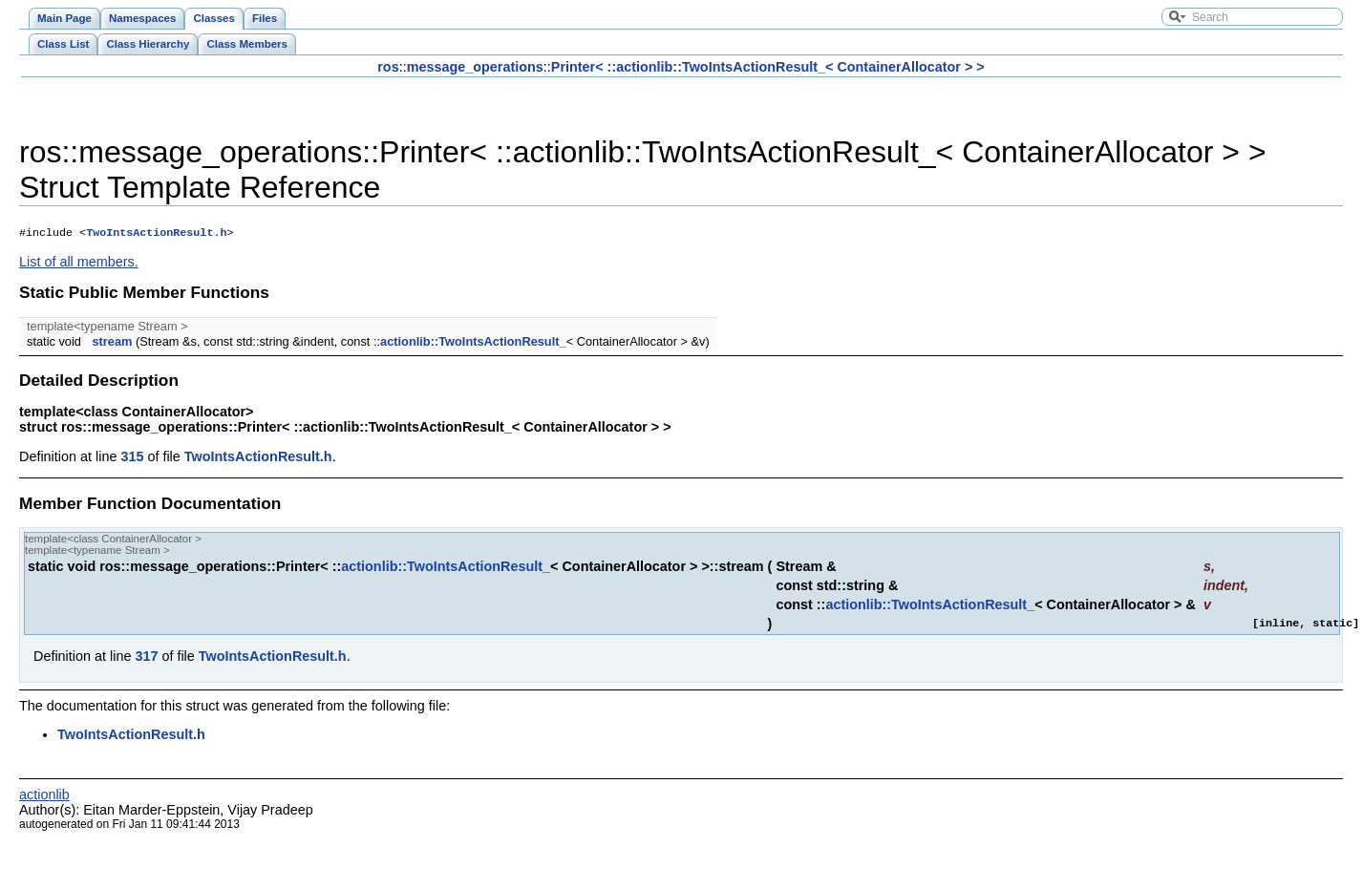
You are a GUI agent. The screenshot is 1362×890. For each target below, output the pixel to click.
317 (146, 658)
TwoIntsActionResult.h (156, 234)
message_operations (475, 66)
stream (112, 343)
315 (131, 458)
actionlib (44, 796)
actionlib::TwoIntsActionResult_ (473, 343)
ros (387, 66)
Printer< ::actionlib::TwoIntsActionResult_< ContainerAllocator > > (768, 66)
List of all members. (78, 263)
